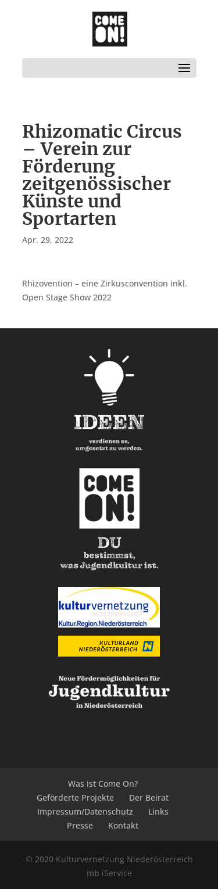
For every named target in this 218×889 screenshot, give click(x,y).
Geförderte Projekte (75, 797)
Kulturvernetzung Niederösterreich (124, 859)
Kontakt (123, 825)
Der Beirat (149, 797)
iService (117, 873)
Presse (80, 825)
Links (158, 811)
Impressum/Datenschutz (85, 811)
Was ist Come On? (103, 783)
